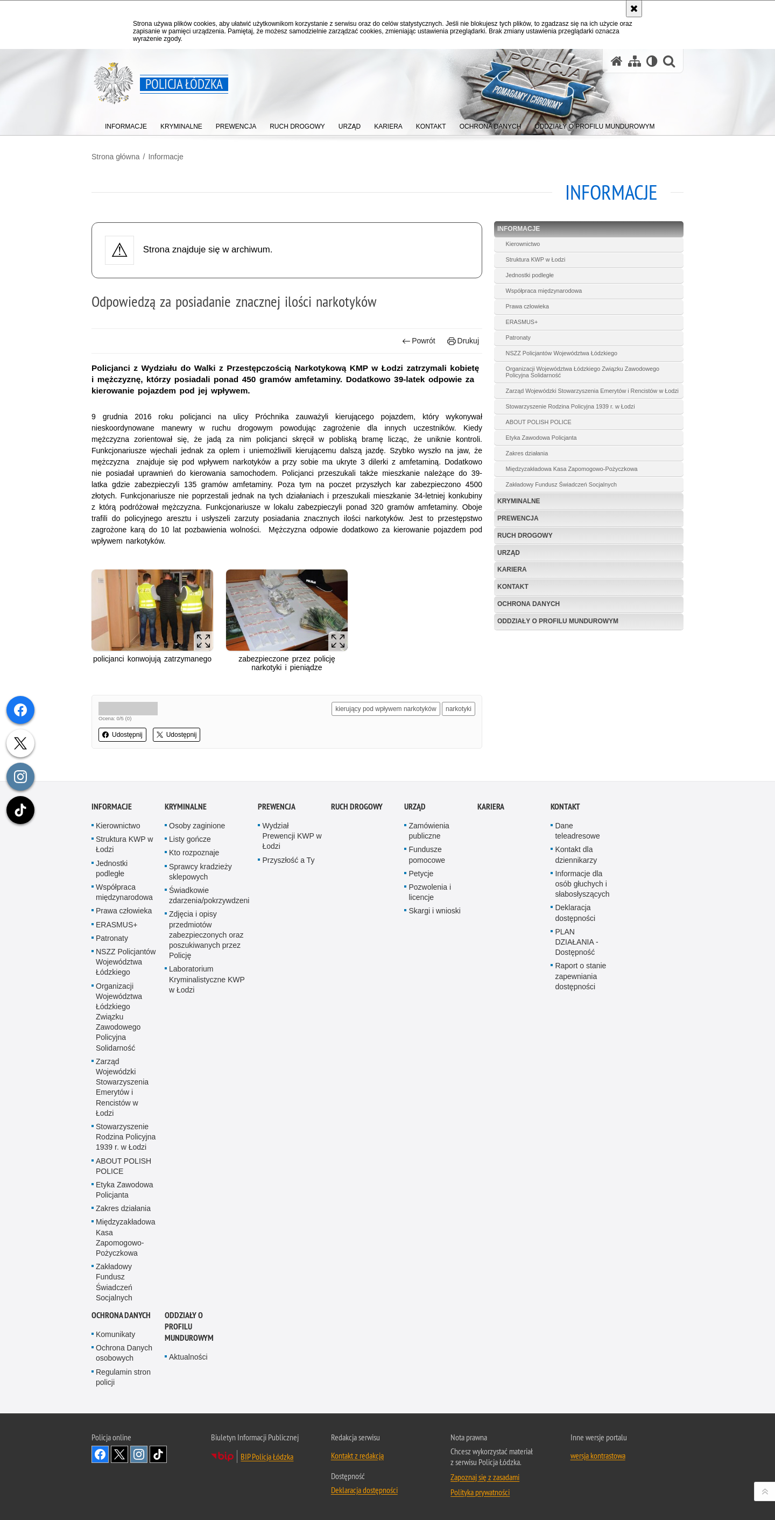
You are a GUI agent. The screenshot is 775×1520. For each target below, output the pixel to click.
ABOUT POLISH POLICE (539, 422)
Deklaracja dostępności (575, 912)
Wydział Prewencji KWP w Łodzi (291, 835)
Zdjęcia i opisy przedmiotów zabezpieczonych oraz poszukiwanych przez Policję (206, 935)
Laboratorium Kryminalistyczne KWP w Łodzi (207, 979)
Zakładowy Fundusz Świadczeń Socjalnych (561, 484)
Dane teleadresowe (577, 830)
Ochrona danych (528, 604)
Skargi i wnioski (434, 910)
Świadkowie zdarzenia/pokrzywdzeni (209, 895)
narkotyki (458, 709)
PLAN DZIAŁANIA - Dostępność (576, 941)
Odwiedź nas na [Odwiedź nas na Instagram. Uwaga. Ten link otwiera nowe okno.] (138, 1454)
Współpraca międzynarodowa (544, 290)
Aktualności (188, 1357)
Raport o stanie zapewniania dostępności (580, 975)
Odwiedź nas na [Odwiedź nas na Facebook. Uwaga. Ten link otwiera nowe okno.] (100, 1454)
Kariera (512, 569)
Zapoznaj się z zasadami (484, 1477)
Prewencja (518, 518)
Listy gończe (190, 839)
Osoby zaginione (197, 825)
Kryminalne (518, 501)
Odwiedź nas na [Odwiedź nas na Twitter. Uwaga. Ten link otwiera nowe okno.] (119, 1454)
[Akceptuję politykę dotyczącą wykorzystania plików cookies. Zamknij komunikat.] (634, 8)
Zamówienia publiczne (428, 830)
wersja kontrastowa (597, 1455)
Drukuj (463, 341)
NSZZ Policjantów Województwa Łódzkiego (561, 353)
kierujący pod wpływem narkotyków (385, 709)
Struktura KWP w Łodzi (536, 259)
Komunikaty (115, 1334)
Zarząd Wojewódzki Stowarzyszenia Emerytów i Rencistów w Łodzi (592, 391)
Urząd (508, 553)
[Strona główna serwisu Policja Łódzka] (617, 61)
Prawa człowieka (527, 306)
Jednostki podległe (530, 275)
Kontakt (513, 586)
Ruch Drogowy (525, 535)
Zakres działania (527, 453)
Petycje (420, 873)
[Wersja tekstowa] (652, 61)
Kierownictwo (523, 244)
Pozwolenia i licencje (429, 892)
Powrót (418, 341)
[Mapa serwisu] (634, 61)
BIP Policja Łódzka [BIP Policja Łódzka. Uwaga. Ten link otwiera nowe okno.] (267, 1456)
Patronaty (518, 337)
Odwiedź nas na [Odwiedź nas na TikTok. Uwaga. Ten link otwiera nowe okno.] (158, 1454)
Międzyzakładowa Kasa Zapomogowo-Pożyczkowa (572, 469)
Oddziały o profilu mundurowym (557, 621)
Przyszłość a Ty (288, 860)
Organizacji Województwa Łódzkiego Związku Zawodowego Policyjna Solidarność (582, 371)
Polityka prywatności (480, 1492)
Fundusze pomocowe (426, 854)
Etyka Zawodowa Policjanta (541, 437)
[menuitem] (125, 124)
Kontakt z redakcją (357, 1455)
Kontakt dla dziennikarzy (576, 854)
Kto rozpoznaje (194, 852)
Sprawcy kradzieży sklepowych (200, 871)
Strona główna (115, 156)
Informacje (165, 156)
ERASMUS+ (522, 322)
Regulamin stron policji (123, 1377)
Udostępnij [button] (122, 734)
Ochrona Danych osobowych (124, 1352)
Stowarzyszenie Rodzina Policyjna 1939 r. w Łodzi (570, 406)
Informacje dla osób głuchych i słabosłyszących (582, 883)
